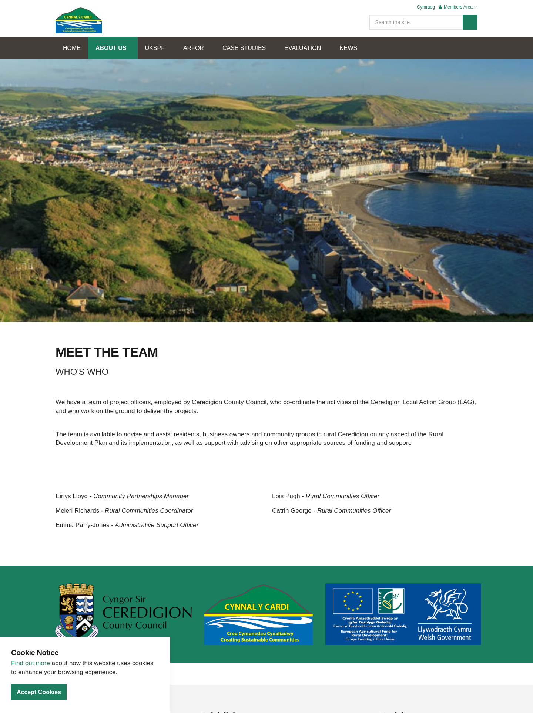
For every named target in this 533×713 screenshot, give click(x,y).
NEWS (348, 48)
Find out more (30, 663)
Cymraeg (426, 7)
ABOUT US (111, 48)
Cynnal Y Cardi (79, 20)
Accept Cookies (39, 692)
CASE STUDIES (244, 48)
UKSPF (155, 48)
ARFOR (193, 48)
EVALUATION (302, 48)
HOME (72, 48)
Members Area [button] (458, 7)
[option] (266, 201)
